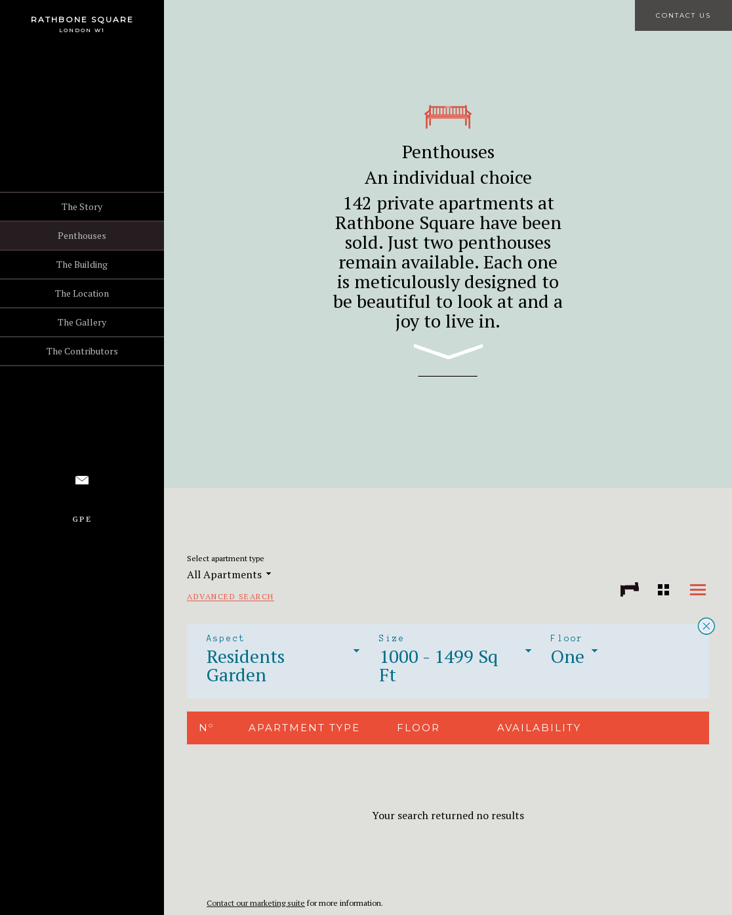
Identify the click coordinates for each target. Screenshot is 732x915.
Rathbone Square (82, 19)
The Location (82, 293)
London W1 (82, 30)
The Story (82, 206)
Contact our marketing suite (256, 903)
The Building (82, 264)
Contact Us (683, 15)
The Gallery (82, 322)
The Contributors (82, 351)
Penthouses (82, 235)
